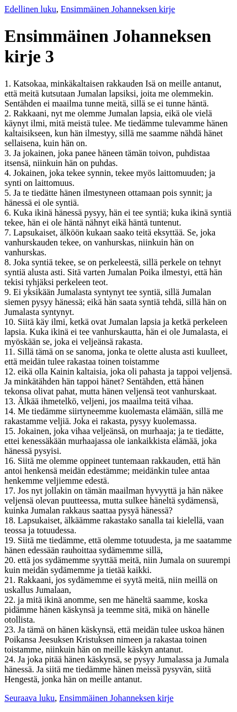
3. (8, 153)
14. (11, 411)
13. (11, 401)
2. (8, 113)
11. (10, 351)
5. (8, 192)
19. (11, 540)
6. (8, 212)
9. (8, 292)
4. (8, 173)
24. (11, 659)
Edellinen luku (30, 9)
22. (11, 599)
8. (8, 262)
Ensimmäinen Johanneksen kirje (118, 9)
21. (11, 580)
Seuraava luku (29, 698)
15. (11, 431)
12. (11, 371)
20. (11, 560)
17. (11, 490)
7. (8, 232)
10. (11, 321)
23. (11, 629)
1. (8, 83)
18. (11, 520)
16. (11, 460)
